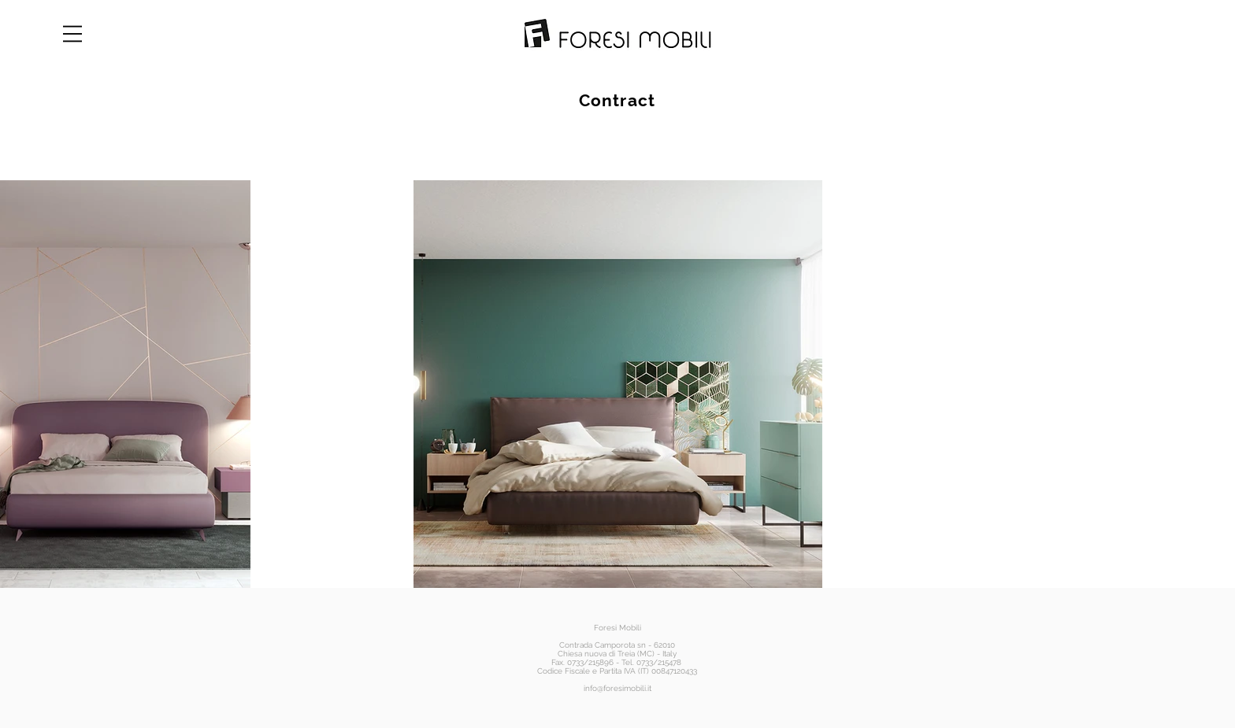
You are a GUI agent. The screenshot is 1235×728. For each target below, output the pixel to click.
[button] (72, 33)
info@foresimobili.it (617, 688)
